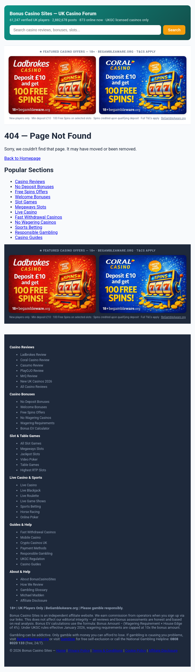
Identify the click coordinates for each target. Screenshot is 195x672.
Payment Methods (33, 548)
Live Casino (26, 212)
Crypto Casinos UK (33, 543)
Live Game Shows (33, 501)
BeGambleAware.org (173, 118)
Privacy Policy (79, 650)
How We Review (31, 584)
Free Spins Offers (31, 191)
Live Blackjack (30, 490)
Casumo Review (31, 365)
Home (61, 650)
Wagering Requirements (37, 423)
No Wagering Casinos (35, 222)
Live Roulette (29, 496)
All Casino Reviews (33, 387)
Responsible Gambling (36, 232)
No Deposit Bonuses (34, 186)
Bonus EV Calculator (35, 428)
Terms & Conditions (107, 650)
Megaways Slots (30, 207)
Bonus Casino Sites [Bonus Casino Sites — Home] (31, 13)
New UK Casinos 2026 (36, 381)
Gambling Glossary (33, 590)
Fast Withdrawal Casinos (38, 217)
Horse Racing (30, 512)
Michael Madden (32, 595)
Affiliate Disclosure (33, 601)
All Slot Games (30, 443)
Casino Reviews (30, 181)
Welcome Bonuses (32, 196)
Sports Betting (28, 227)
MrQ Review (29, 376)
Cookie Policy (135, 650)
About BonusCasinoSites (38, 579)
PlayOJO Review (32, 371)
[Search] (85, 30)
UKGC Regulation (32, 559)
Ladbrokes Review (33, 355)
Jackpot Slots (30, 454)
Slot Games (26, 201)
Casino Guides (29, 237)
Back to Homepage (22, 158)
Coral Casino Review (35, 360)
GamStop (68, 639)
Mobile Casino (30, 537)
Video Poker (29, 459)
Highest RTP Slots (33, 470)
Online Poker (29, 517)
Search (174, 30)
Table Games (29, 465)
